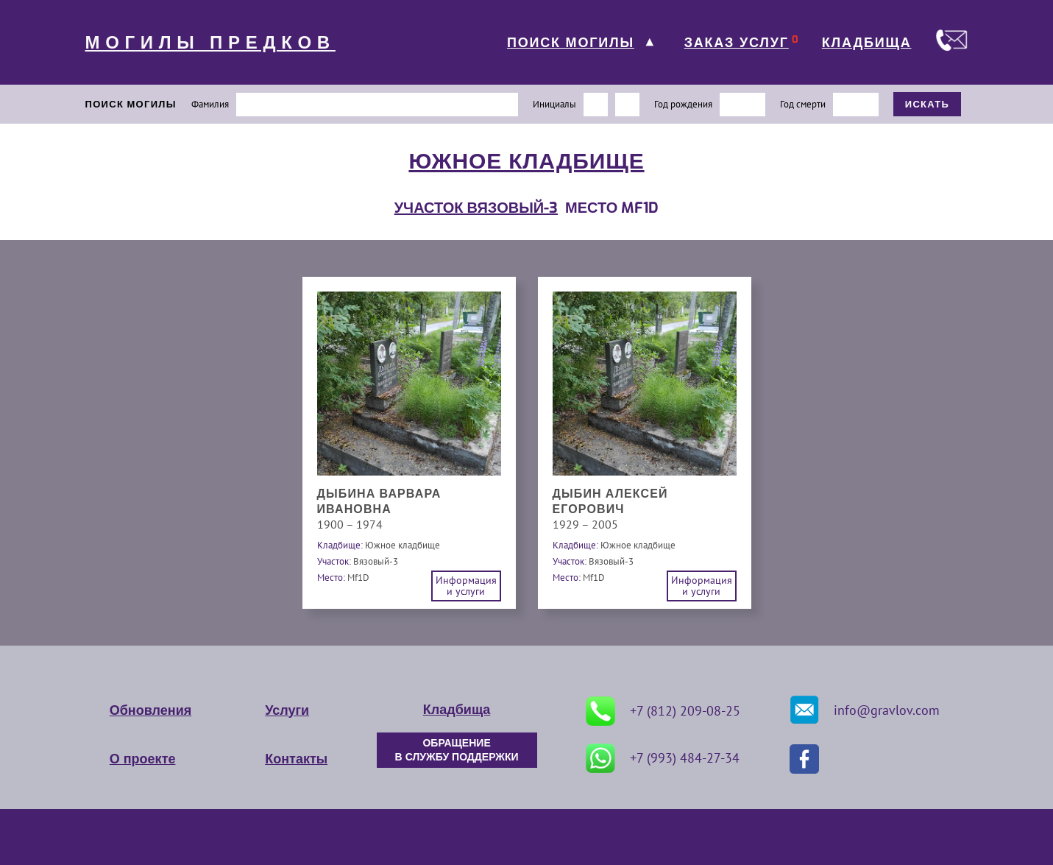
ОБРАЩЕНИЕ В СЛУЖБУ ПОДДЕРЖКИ (457, 750)
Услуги (287, 710)
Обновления (150, 710)
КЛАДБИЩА (867, 43)
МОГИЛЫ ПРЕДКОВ (210, 42)
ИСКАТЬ (927, 104)
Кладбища (456, 710)
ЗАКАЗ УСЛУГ (736, 43)
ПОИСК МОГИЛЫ (570, 43)
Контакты (296, 759)
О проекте (143, 759)
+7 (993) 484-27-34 (663, 758)
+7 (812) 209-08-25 (663, 711)
